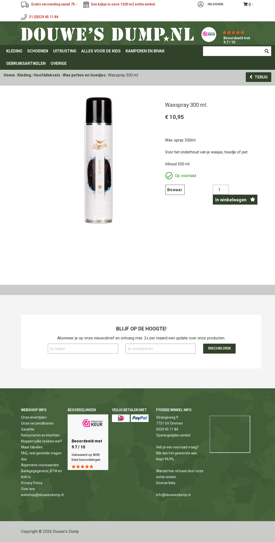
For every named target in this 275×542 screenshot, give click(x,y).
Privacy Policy (31, 483)
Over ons (28, 489)
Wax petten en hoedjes (84, 75)
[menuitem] (14, 51)
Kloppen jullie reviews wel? (41, 441)
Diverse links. (166, 483)
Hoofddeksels (47, 75)
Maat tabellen (32, 447)
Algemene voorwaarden (40, 465)
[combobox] (237, 51)
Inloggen (215, 4)
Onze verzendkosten (37, 423)
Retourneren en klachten (40, 435)
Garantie (27, 429)
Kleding (24, 75)
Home (9, 75)
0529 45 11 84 (167, 429)
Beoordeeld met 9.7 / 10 (236, 40)
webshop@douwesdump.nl (42, 495)
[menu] (137, 57)
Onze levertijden (34, 417)
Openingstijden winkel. (173, 435)
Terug (261, 77)
